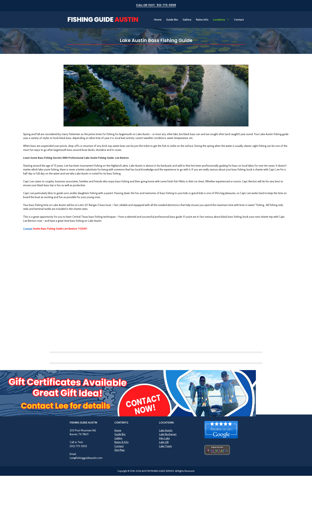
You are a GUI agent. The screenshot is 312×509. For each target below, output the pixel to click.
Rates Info (202, 19)
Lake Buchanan (168, 434)
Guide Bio (172, 19)
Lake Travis (165, 446)
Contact (239, 19)
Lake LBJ (164, 442)
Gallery (187, 19)
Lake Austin (165, 430)
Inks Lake (164, 438)
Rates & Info (121, 442)
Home (158, 19)
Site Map (119, 450)
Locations (222, 19)
